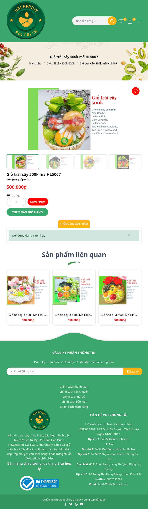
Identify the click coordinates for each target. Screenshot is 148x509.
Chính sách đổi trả (74, 396)
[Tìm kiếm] (112, 20)
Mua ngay (38, 201)
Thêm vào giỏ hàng (27, 212)
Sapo (103, 499)
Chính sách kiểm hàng (74, 406)
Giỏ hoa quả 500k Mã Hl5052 (120, 315)
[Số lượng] (16, 202)
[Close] (129, 235)
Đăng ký (133, 371)
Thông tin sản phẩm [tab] (74, 224)
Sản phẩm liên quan (74, 254)
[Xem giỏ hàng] (130, 20)
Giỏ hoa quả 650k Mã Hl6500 (74, 315)
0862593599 (114, 479)
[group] (74, 118)
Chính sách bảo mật (74, 401)
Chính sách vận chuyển (74, 391)
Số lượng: (13, 195)
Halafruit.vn (76, 499)
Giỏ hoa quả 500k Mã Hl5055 (28, 315)
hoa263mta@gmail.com (113, 484)
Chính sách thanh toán (74, 386)
